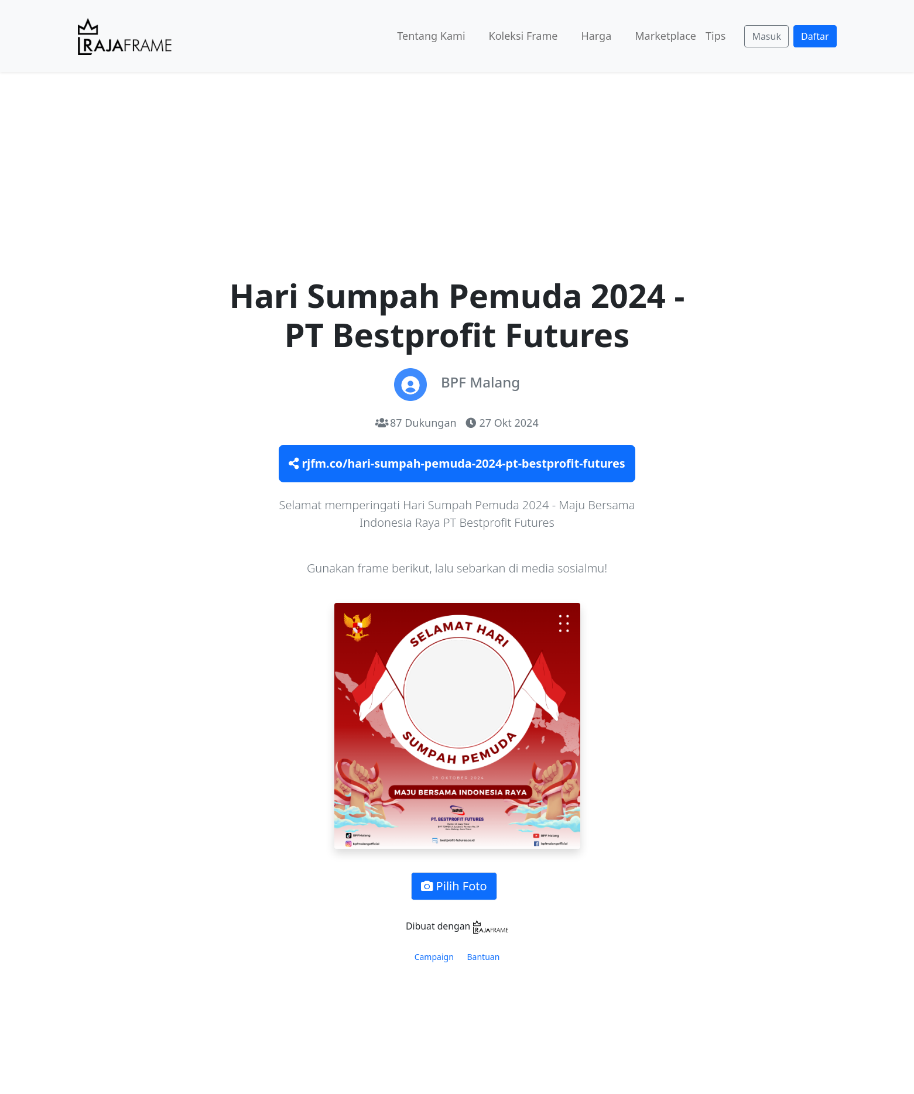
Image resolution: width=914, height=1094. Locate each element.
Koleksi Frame (523, 36)
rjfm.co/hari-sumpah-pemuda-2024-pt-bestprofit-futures (457, 463)
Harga (596, 36)
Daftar (815, 36)
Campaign (434, 956)
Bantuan (483, 956)
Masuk (766, 36)
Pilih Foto (454, 886)
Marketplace (665, 36)
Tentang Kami (431, 36)
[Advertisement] (457, 160)
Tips (715, 36)
